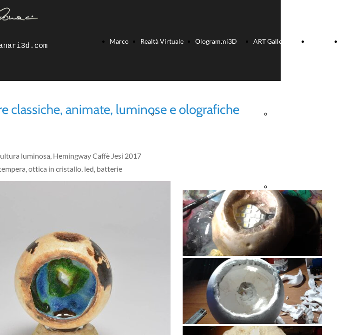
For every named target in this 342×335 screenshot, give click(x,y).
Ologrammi (211, 41)
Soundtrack (325, 41)
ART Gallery (270, 41)
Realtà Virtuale (162, 41)
